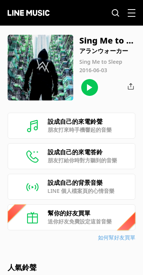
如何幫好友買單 (116, 237)
